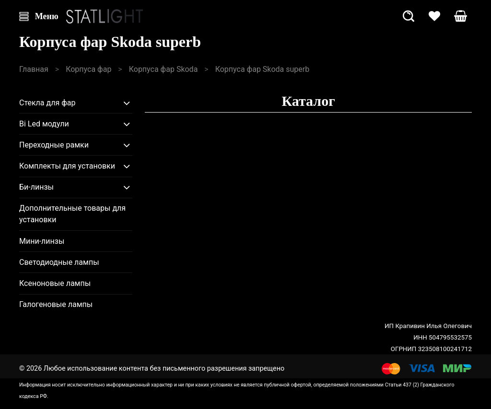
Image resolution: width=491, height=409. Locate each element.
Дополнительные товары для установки (72, 214)
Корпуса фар (88, 69)
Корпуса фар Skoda (163, 69)
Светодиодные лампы (59, 262)
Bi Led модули (44, 123)
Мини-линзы (41, 241)
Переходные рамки (54, 144)
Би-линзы (36, 187)
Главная (33, 69)
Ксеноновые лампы (55, 283)
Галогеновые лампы (56, 304)
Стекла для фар (47, 102)
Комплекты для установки (67, 165)
